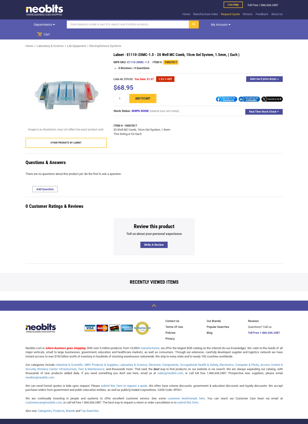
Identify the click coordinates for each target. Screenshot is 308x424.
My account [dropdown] (220, 24)
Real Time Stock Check (264, 101)
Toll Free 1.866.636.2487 (264, 322)
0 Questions (142, 58)
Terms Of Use (174, 317)
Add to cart (142, 88)
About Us (277, 14)
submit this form (187, 392)
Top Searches (90, 401)
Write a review (154, 234)
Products (59, 401)
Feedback (262, 14)
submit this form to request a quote (124, 376)
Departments (44, 24)
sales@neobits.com (170, 363)
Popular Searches (218, 317)
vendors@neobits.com (39, 367)
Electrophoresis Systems (105, 36)
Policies (170, 322)
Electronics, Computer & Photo (239, 355)
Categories (45, 401)
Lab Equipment (76, 36)
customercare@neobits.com (43, 392)
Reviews (253, 311)
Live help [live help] (233, 4)
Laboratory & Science (50, 36)
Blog (209, 322)
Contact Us (172, 311)
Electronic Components (163, 355)
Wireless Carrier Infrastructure (56, 359)
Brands (70, 401)
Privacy (170, 328)
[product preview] (66, 82)
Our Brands (214, 311)
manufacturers (150, 338)
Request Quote (230, 14)
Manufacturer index (205, 14)
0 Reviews (125, 58)
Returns (248, 14)
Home (186, 14)
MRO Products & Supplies (101, 355)
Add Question (45, 179)
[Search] (127, 24)
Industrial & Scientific (69, 355)
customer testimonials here (186, 388)
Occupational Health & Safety (199, 355)
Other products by (66, 132)
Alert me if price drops (264, 69)
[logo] (44, 10)
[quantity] (120, 88)
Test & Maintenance (91, 359)
